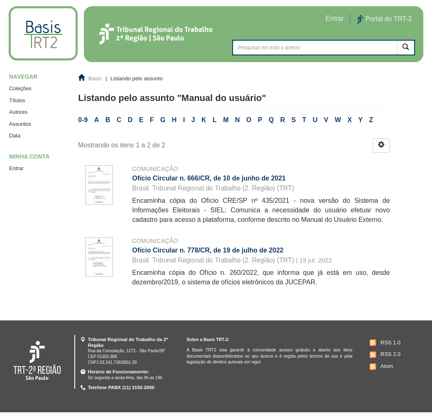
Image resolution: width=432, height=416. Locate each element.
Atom (380, 366)
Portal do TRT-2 (384, 19)
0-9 (83, 119)
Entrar (16, 168)
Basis (95, 78)
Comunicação (155, 169)
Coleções (20, 88)
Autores (18, 112)
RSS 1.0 (384, 342)
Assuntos (20, 124)
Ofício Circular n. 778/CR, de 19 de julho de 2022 (207, 250)
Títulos (17, 100)
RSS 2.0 (384, 354)
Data (14, 135)
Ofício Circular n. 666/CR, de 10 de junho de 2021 (209, 178)
